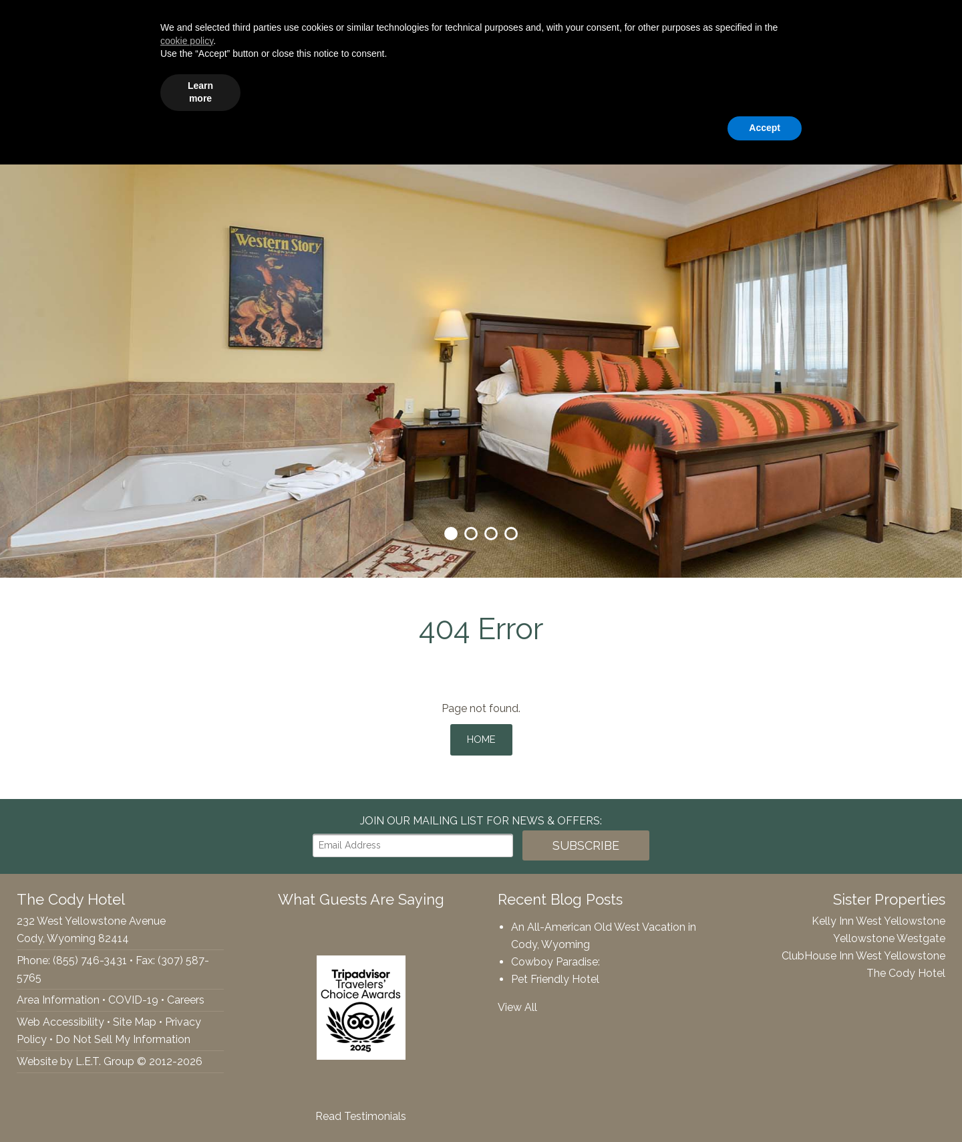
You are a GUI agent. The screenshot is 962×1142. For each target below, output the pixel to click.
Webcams (789, 91)
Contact (925, 91)
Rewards (861, 91)
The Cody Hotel (40, 90)
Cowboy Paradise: (555, 957)
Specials (662, 91)
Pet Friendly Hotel (555, 974)
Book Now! (894, 21)
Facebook (17, 20)
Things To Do (583, 91)
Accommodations (292, 91)
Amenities (387, 91)
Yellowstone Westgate (889, 933)
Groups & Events (481, 91)
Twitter (40, 20)
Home (481, 737)
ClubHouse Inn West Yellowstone (863, 951)
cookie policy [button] (186, 1018)
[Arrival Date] (688, 21)
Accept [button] (764, 1105)
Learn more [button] (200, 1070)
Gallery (723, 91)
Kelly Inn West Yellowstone (878, 916)
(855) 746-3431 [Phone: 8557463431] (145, 20)
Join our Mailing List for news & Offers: (481, 816)
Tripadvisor (68, 20)
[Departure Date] (785, 21)
